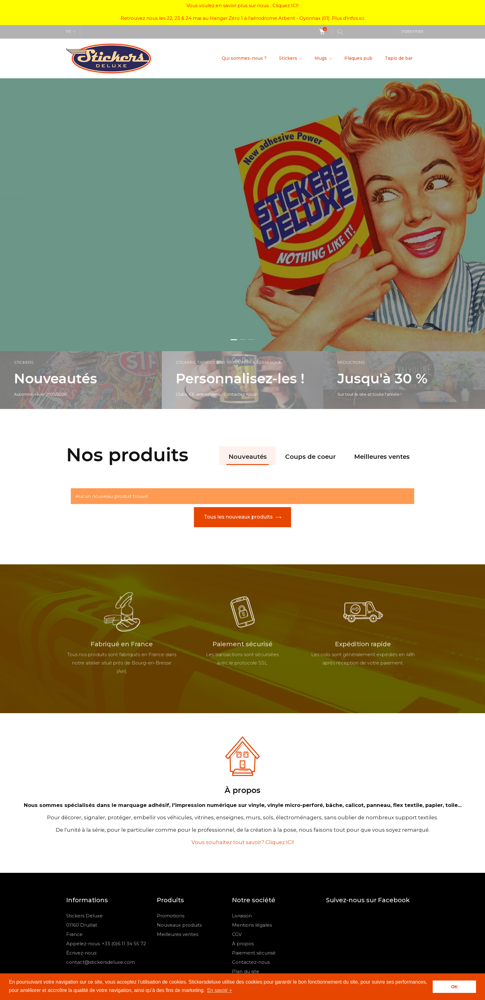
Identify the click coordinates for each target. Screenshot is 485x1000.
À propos (243, 865)
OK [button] (454, 986)
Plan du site (245, 893)
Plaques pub (358, 58)
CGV (237, 856)
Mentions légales (252, 847)
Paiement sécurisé (254, 874)
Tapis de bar (399, 58)
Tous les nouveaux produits (238, 439)
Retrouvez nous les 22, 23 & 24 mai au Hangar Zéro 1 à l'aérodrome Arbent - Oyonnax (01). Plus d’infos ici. (243, 18)
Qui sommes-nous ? (244, 58)
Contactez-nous (251, 884)
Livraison (242, 837)
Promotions (170, 837)
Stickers (288, 58)
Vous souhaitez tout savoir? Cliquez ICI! (242, 764)
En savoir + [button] (219, 990)
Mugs (321, 58)
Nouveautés (248, 379)
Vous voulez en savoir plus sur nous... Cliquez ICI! (242, 5)
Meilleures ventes (382, 379)
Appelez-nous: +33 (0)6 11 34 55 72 (106, 865)
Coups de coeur (310, 379)
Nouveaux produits (179, 847)
